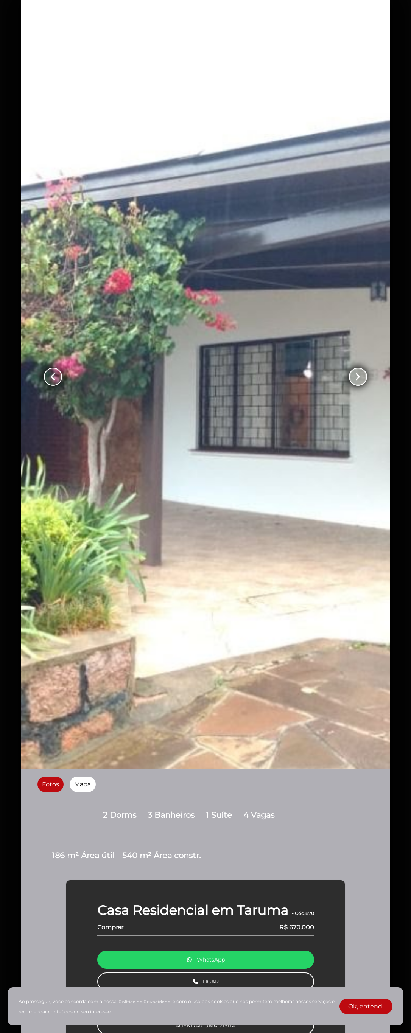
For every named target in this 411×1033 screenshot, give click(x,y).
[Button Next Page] (358, 377)
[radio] (50, 784)
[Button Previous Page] (53, 377)
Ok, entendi (366, 1006)
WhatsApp (205, 959)
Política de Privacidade (144, 1002)
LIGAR (205, 981)
